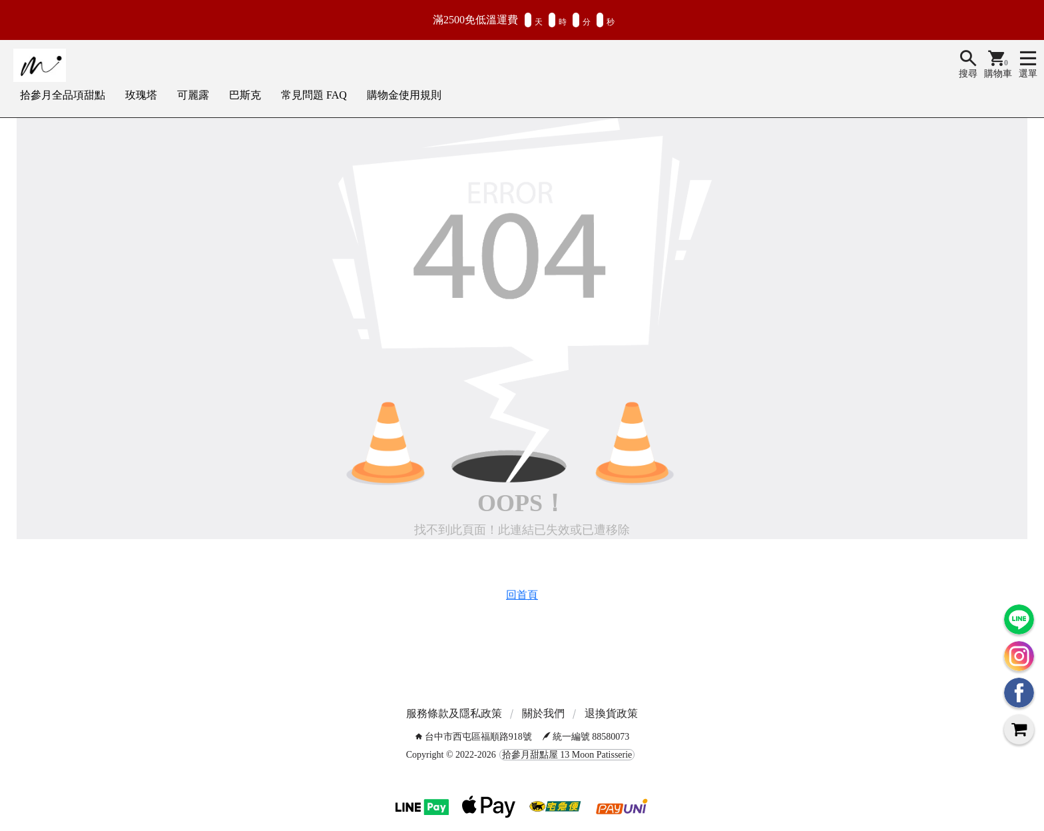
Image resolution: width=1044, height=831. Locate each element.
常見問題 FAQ (314, 95)
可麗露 (193, 95)
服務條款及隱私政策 (454, 713)
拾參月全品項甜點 (62, 95)
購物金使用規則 (404, 95)
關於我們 (543, 713)
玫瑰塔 (141, 95)
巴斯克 (245, 95)
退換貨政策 (611, 713)
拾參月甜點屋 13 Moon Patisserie (567, 755)
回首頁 (522, 594)
